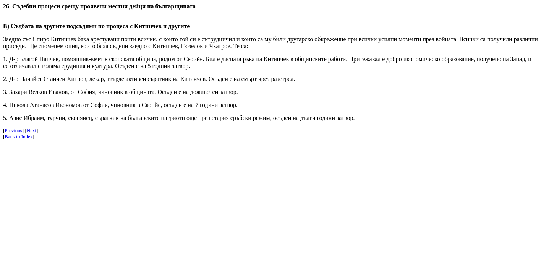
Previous (13, 130)
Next (31, 130)
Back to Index (18, 136)
